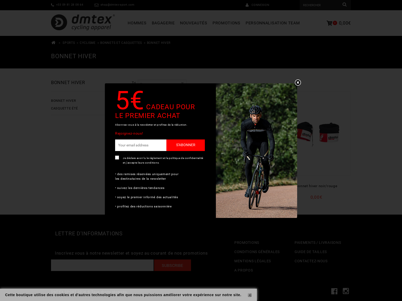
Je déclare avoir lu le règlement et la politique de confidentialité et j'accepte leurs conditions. (163, 160)
